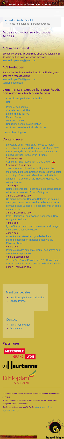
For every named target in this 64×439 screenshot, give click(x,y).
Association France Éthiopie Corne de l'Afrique (30, 4)
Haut (8, 102)
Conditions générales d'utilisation (24, 98)
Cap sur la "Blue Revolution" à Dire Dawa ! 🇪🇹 (30, 161)
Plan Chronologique (15, 132)
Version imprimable (13, 82)
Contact (11, 319)
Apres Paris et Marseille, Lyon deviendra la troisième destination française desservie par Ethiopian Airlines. (29, 240)
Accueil (9, 20)
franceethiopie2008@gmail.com (19, 60)
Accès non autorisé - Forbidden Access (27, 127)
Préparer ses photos (17, 107)
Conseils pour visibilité (18, 110)
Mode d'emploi (25, 20)
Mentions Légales (15, 120)
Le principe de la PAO (17, 113)
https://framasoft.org (10, 410)
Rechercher (16, 328)
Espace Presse (14, 117)
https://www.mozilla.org (44, 407)
